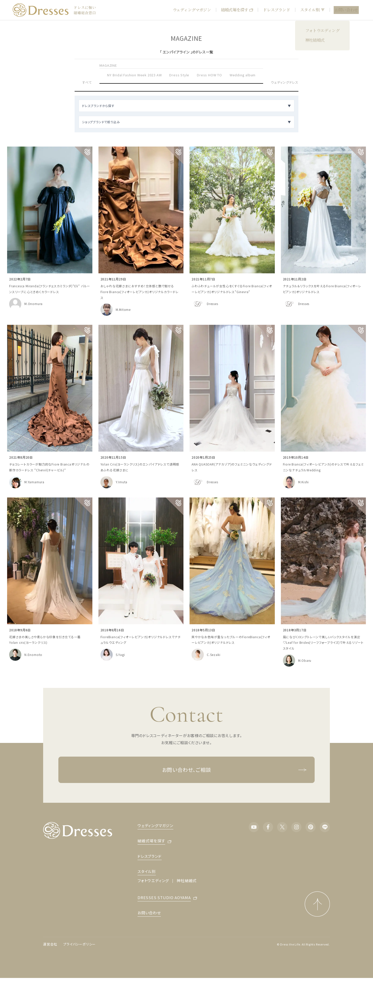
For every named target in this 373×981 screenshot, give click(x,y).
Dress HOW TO (209, 75)
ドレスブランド (276, 10)
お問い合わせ (346, 10)
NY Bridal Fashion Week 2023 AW (134, 75)
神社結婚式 (187, 880)
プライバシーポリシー (79, 944)
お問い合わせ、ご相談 (234, 770)
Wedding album (243, 75)
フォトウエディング (153, 880)
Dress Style (179, 75)
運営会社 (50, 944)
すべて (87, 82)
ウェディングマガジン (192, 10)
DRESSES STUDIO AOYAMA (164, 898)
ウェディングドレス (284, 82)
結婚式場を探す (237, 10)
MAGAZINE (108, 65)
